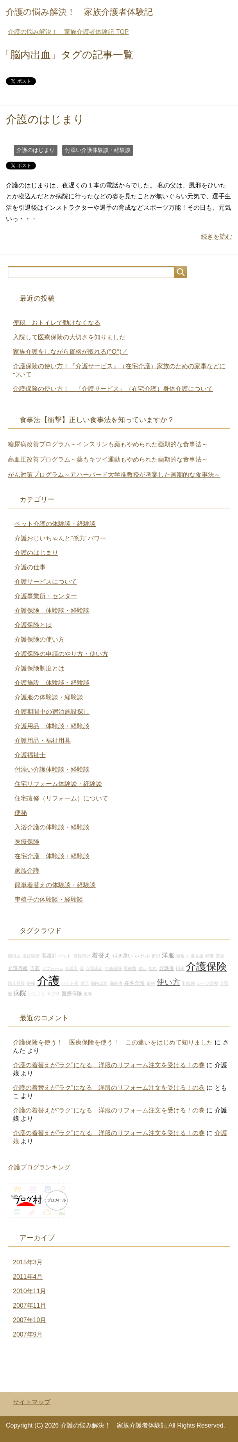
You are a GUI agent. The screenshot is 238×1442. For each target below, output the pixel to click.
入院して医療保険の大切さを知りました (69, 337)
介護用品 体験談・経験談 (51, 726)
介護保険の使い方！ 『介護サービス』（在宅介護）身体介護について (113, 388)
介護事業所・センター (45, 596)
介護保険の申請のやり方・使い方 (61, 654)
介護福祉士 (30, 755)
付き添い (123, 956)
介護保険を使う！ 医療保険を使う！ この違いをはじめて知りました (113, 1042)
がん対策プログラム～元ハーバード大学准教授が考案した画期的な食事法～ (114, 474)
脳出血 (14, 956)
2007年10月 (29, 1320)
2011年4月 (28, 1276)
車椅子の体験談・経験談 (48, 899)
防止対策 (16, 983)
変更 (220, 956)
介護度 (166, 968)
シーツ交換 (207, 983)
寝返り (182, 956)
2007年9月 (28, 1334)
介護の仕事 (30, 567)
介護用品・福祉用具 (42, 740)
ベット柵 (70, 983)
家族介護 (26, 870)
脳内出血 (99, 983)
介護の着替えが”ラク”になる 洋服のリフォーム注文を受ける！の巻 (109, 1065)
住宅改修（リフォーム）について (61, 798)
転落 (209, 956)
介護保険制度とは (39, 668)
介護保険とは (33, 625)
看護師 (49, 956)
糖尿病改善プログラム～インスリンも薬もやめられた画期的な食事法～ (108, 444)
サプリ (53, 993)
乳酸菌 (188, 983)
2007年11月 (29, 1305)
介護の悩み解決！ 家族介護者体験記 (79, 12)
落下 (85, 983)
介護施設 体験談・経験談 (51, 682)
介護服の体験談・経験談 (48, 697)
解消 (156, 956)
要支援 (197, 956)
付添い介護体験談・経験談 (98, 150)
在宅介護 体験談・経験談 (51, 856)
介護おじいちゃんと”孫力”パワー (60, 538)
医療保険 (26, 841)
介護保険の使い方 (39, 639)
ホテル (142, 956)
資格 (151, 983)
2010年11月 (29, 1291)
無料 (153, 968)
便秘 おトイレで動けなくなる (56, 322)
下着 (35, 968)
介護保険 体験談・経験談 (51, 610)
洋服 (168, 955)
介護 (48, 980)
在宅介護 (134, 983)
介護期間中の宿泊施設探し (51, 711)
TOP (68, 32)
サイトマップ (31, 1402)
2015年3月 (28, 1262)
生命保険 (113, 968)
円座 (180, 968)
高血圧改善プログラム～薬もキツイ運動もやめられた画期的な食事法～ (108, 459)
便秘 (20, 812)
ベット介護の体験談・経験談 (55, 523)
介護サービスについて (45, 581)
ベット (64, 956)
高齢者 (116, 983)
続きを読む (216, 236)
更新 (88, 993)
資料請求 (81, 956)
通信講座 (30, 956)
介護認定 (94, 968)
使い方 (168, 982)
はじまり (36, 993)
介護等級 (18, 968)
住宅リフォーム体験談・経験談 (58, 784)
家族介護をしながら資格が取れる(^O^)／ (70, 351)
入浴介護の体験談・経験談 (51, 827)
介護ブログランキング (39, 1167)
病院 (20, 992)
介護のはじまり (45, 119)
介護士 (71, 968)
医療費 (129, 968)
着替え (101, 955)
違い (142, 968)
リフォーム (52, 968)
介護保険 (206, 966)
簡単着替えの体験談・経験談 (55, 885)
